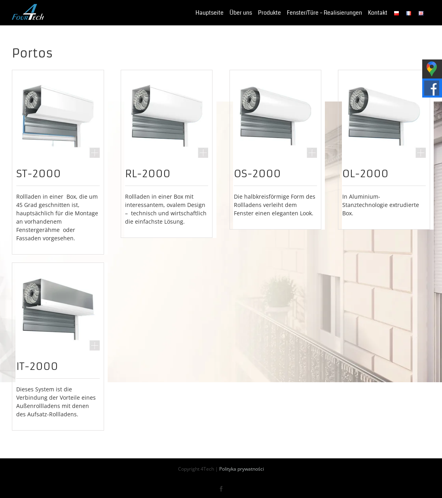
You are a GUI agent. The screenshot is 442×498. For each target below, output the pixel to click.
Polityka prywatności (241, 468)
